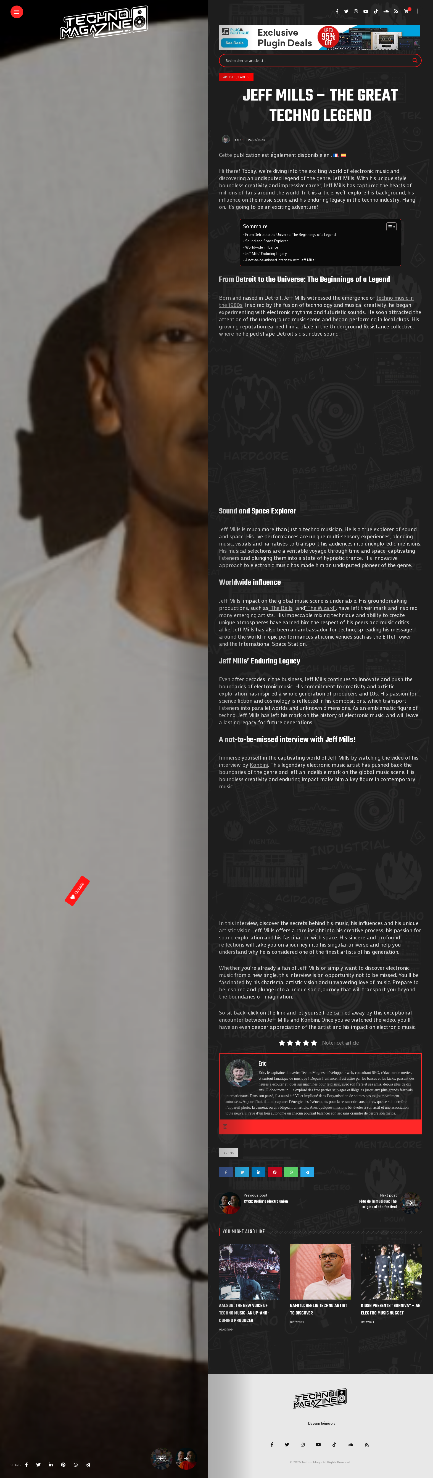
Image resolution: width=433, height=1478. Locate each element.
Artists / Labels (236, 77)
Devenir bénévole (322, 1423)
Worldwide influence (261, 247)
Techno (228, 1153)
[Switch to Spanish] (343, 154)
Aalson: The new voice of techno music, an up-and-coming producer (244, 1313)
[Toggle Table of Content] (388, 226)
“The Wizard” (320, 607)
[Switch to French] (335, 154)
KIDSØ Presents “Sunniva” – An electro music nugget (391, 1309)
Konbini (259, 764)
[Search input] (318, 60)
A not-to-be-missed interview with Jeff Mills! (280, 259)
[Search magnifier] (415, 60)
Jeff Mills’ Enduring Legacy (266, 253)
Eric (238, 139)
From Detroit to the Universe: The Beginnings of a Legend (290, 234)
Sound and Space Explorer (266, 240)
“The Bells (280, 607)
